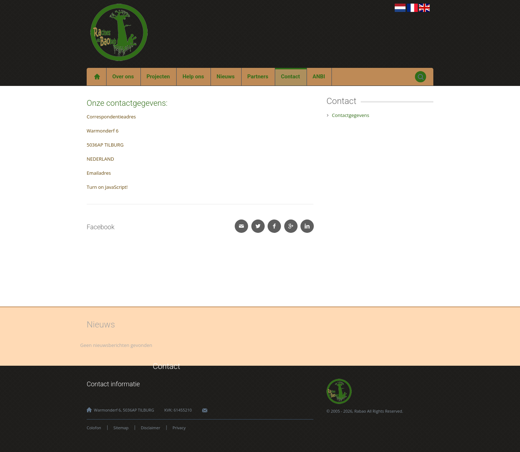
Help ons (193, 76)
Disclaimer (150, 427)
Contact (290, 76)
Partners (257, 76)
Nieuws (226, 76)
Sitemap (121, 427)
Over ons (123, 76)
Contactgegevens (350, 115)
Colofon (94, 427)
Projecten (158, 76)
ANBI (319, 76)
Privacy (179, 427)
